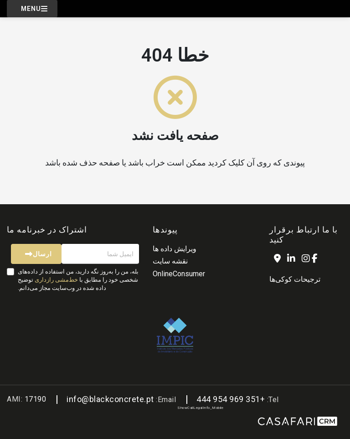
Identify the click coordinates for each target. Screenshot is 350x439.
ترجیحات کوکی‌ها (294, 279)
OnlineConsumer (179, 273)
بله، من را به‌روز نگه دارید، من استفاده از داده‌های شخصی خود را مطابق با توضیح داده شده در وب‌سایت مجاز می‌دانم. (78, 279)
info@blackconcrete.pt (110, 399)
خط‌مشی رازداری (56, 279)
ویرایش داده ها (174, 248)
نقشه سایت (170, 261)
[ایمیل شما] (100, 254)
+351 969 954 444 (230, 399)
